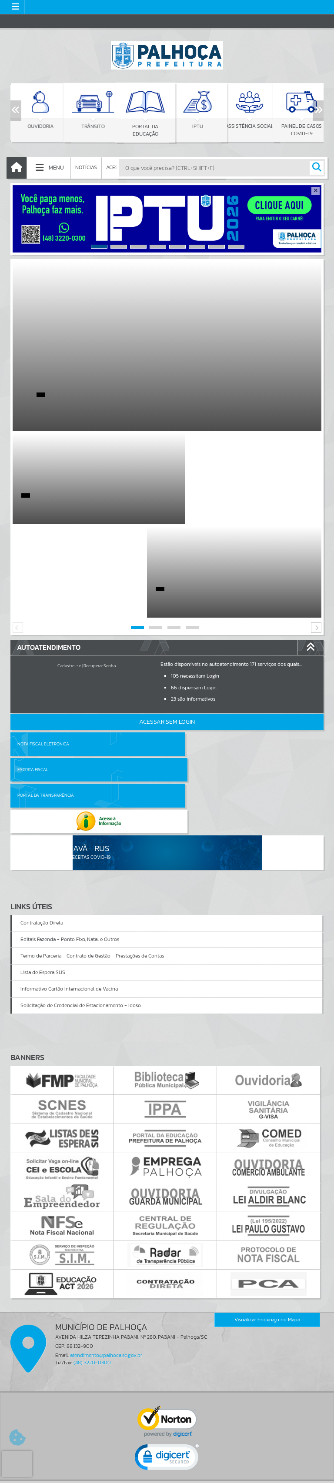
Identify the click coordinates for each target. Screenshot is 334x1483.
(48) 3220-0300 (92, 1218)
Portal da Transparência (45, 676)
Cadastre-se (69, 572)
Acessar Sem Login (167, 628)
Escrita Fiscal (189, 650)
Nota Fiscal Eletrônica (43, 650)
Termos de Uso (167, 1467)
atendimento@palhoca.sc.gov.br (106, 1210)
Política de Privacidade (167, 1473)
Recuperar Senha (100, 572)
